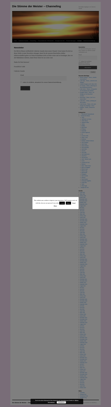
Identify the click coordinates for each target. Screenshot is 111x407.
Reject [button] (68, 203)
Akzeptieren (61, 402)
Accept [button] (62, 203)
